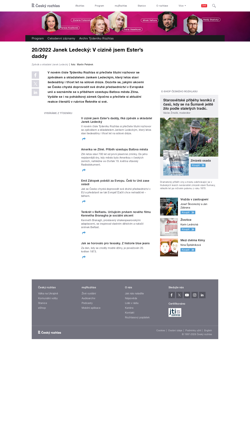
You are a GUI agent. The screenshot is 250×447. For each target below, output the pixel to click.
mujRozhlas (121, 5)
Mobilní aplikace (91, 377)
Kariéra (129, 377)
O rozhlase (162, 5)
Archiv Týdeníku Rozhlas (96, 38)
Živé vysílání (89, 362)
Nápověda (131, 367)
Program (99, 5)
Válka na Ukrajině (48, 362)
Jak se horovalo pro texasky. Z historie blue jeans (115, 311)
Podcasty (87, 372)
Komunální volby (48, 367)
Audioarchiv (89, 367)
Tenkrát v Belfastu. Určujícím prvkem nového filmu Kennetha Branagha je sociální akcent (116, 281)
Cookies (160, 399)
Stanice (142, 5)
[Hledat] (214, 5)
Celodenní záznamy (61, 38)
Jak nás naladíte (134, 362)
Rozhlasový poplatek (137, 386)
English (208, 399)
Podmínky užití (193, 399)
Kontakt (129, 381)
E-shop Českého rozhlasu (179, 91)
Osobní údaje (175, 399)
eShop (42, 377)
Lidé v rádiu (132, 372)
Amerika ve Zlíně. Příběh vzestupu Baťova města (114, 217)
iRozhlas (79, 5)
